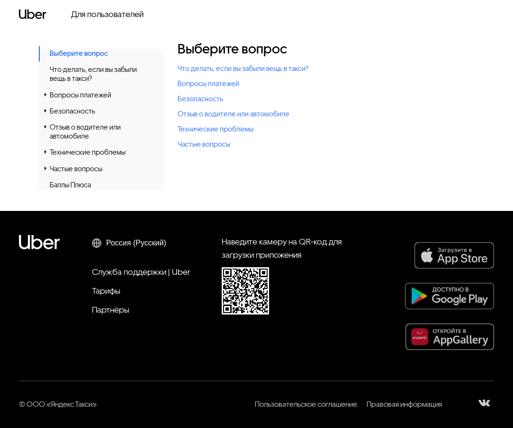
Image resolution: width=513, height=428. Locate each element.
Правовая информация (404, 404)
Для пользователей (107, 14)
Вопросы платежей (80, 95)
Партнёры (110, 309)
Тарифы (106, 291)
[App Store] (454, 255)
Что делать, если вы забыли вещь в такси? (93, 74)
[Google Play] (449, 296)
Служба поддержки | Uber (141, 272)
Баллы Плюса (70, 185)
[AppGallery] (449, 336)
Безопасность (72, 111)
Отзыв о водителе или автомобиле (85, 131)
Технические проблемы (88, 152)
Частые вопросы (76, 169)
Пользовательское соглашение (306, 404)
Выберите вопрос (79, 53)
